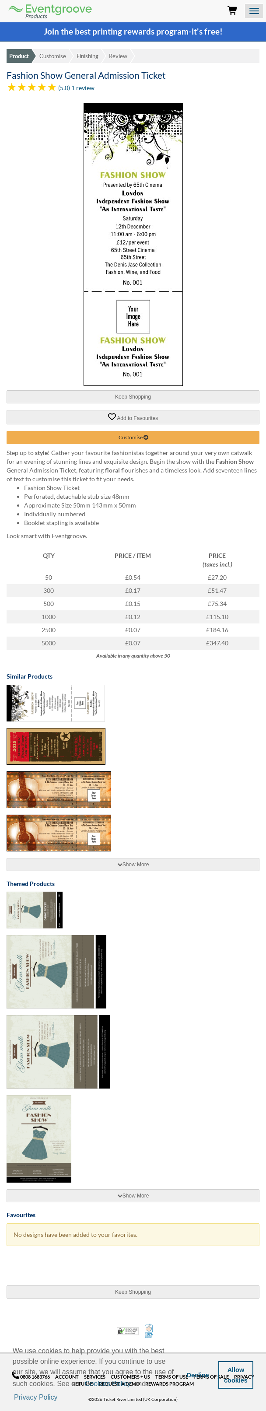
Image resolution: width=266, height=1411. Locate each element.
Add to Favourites (133, 417)
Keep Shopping (133, 397)
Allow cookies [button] (236, 1375)
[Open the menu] (254, 11)
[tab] (133, 864)
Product (19, 56)
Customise (52, 56)
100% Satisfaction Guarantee (149, 1331)
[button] (62, 1398)
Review (118, 56)
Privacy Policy (36, 1397)
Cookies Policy (108, 1383)
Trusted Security (127, 1331)
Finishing (87, 56)
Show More (133, 864)
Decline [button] (198, 1375)
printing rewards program (140, 31)
